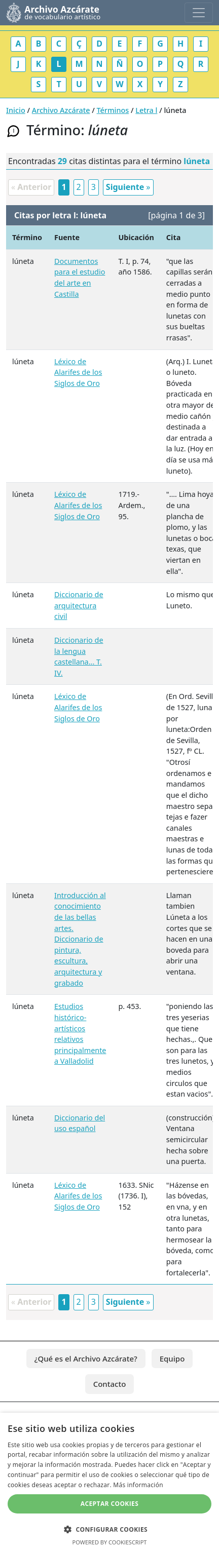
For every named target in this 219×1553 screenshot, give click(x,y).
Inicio (15, 110)
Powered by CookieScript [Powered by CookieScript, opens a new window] (109, 1542)
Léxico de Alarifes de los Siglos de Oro (78, 372)
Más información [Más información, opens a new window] (138, 1485)
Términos (113, 110)
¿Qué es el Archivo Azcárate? (85, 1358)
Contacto (109, 1384)
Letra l (146, 110)
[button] (109, 1529)
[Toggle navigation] (199, 13)
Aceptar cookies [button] (109, 1503)
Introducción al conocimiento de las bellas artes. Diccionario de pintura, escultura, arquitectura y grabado (80, 939)
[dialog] (109, 1483)
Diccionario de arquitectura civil (78, 605)
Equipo (172, 1358)
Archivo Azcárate (61, 110)
